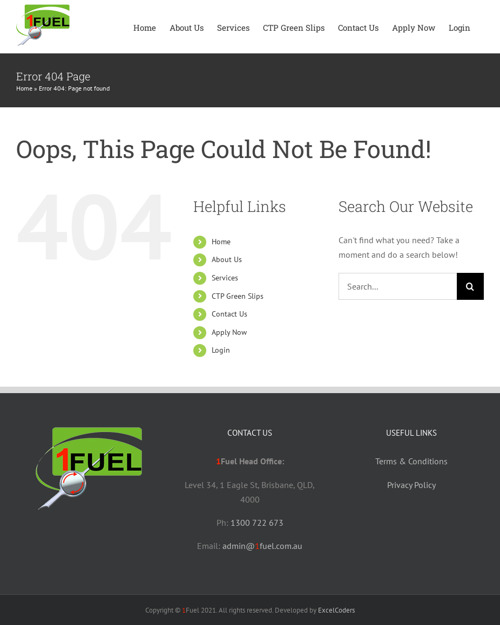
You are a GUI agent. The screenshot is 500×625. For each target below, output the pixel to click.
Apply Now (229, 332)
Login (221, 350)
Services (225, 278)
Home (24, 88)
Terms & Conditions (411, 461)
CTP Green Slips (237, 296)
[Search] (470, 286)
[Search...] (398, 286)
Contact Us (229, 314)
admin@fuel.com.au (262, 545)
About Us (227, 259)
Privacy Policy (411, 484)
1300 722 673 (257, 522)
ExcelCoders (336, 610)
